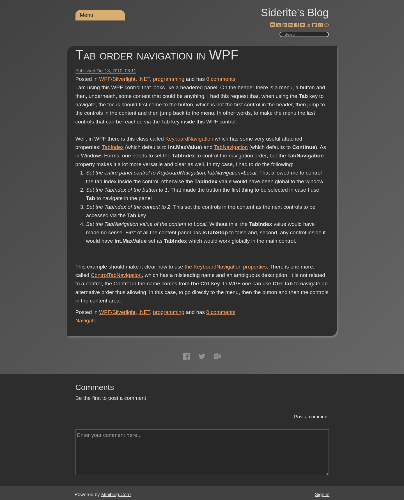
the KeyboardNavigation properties (226, 267)
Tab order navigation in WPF (157, 54)
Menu (86, 15)
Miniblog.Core (116, 494)
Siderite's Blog (295, 13)
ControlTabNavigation (116, 275)
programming (168, 79)
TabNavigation (230, 147)
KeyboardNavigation (189, 139)
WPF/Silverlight (117, 79)
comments (220, 79)
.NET (144, 79)
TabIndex (112, 147)
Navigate (86, 321)
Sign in (322, 494)
